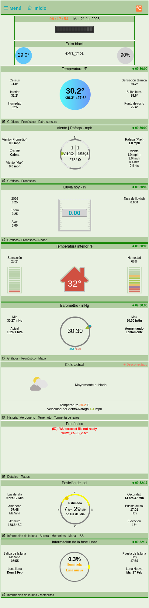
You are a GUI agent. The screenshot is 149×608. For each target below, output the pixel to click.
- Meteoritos (58, 536)
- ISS (80, 536)
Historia (9, 417)
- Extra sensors (46, 121)
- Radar (41, 240)
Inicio (36, 8)
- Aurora (43, 536)
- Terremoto (43, 417)
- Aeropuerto (26, 417)
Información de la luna (19, 536)
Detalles (9, 476)
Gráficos (10, 121)
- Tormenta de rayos (65, 417)
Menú (14, 8)
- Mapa (41, 358)
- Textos (24, 476)
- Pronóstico (27, 121)
